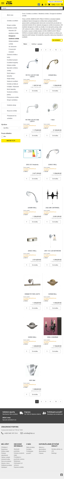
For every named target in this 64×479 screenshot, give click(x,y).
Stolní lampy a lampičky (11, 74)
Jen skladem (57, 40)
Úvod (23, 13)
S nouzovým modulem (12, 50)
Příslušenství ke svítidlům (11, 117)
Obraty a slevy (5, 463)
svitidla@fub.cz (29, 433)
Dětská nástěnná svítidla (13, 42)
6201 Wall (32, 380)
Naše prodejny (30, 447)
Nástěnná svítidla (12, 28)
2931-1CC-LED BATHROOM (52, 251)
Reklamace (17, 461)
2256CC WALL (52, 164)
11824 (52, 120)
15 (56, 50)
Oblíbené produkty (6, 465)
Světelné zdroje (11, 105)
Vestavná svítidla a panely (12, 93)
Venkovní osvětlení (12, 81)
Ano (5, 136)
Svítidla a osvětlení (12, 21)
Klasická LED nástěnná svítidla (13, 32)
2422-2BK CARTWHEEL (53, 208)
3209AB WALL (52, 294)
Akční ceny (10, 15)
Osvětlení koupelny (12, 62)
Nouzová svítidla (12, 111)
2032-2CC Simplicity (32, 164)
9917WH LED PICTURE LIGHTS (32, 120)
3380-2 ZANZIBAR (52, 337)
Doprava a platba (19, 467)
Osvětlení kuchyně (12, 60)
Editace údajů (5, 451)
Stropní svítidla (11, 25)
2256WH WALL (32, 208)
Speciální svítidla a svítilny (12, 69)
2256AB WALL (52, 75)
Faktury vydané (5, 457)
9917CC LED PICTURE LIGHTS (32, 75)
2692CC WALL (32, 251)
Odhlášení (4, 467)
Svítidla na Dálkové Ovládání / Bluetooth (13, 85)
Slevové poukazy (6, 461)
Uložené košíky (5, 459)
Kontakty (28, 449)
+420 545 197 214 (10, 433)
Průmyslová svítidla (12, 97)
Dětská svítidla (11, 65)
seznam (40, 44)
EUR (58, 5)
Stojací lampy (11, 78)
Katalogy (53, 453)
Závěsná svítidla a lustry (12, 56)
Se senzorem (12, 46)
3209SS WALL (32, 337)
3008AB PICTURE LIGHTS (32, 294)
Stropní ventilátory (12, 100)
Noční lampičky (11, 89)
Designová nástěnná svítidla (14, 37)
